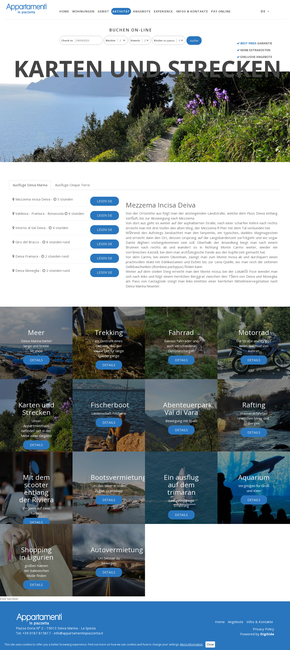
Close (210, 644)
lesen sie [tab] (104, 201)
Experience (163, 11)
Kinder (164, 40)
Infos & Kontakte (192, 11)
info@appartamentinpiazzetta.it (78, 633)
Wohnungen (83, 11)
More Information (191, 644)
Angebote (142, 11)
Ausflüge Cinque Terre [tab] (72, 185)
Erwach (135, 40)
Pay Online (221, 11)
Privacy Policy (263, 629)
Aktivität (121, 11)
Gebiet (103, 11)
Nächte (110, 40)
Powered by (257, 634)
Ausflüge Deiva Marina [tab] (30, 185)
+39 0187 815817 (36, 633)
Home (64, 11)
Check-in (67, 40)
